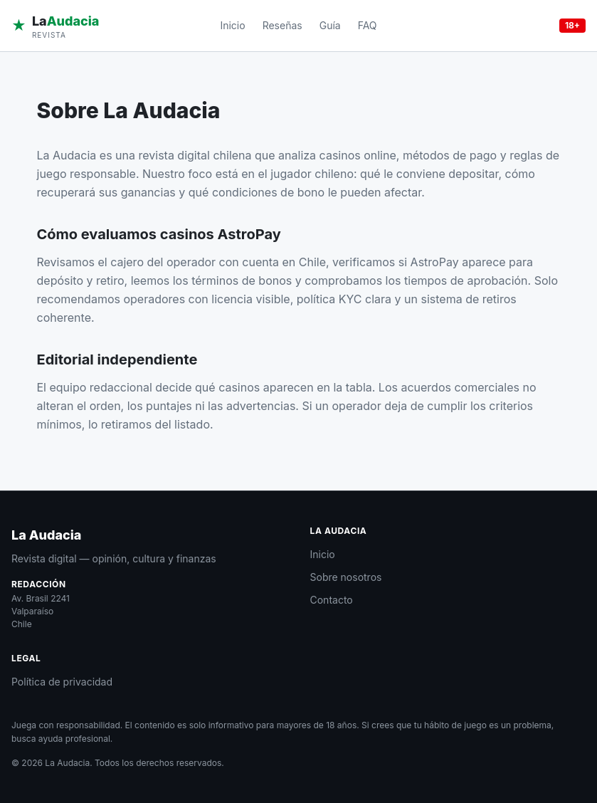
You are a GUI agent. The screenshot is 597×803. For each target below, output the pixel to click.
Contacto (331, 600)
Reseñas (282, 25)
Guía (330, 25)
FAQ (367, 25)
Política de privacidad (61, 682)
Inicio (232, 25)
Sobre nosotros (346, 577)
